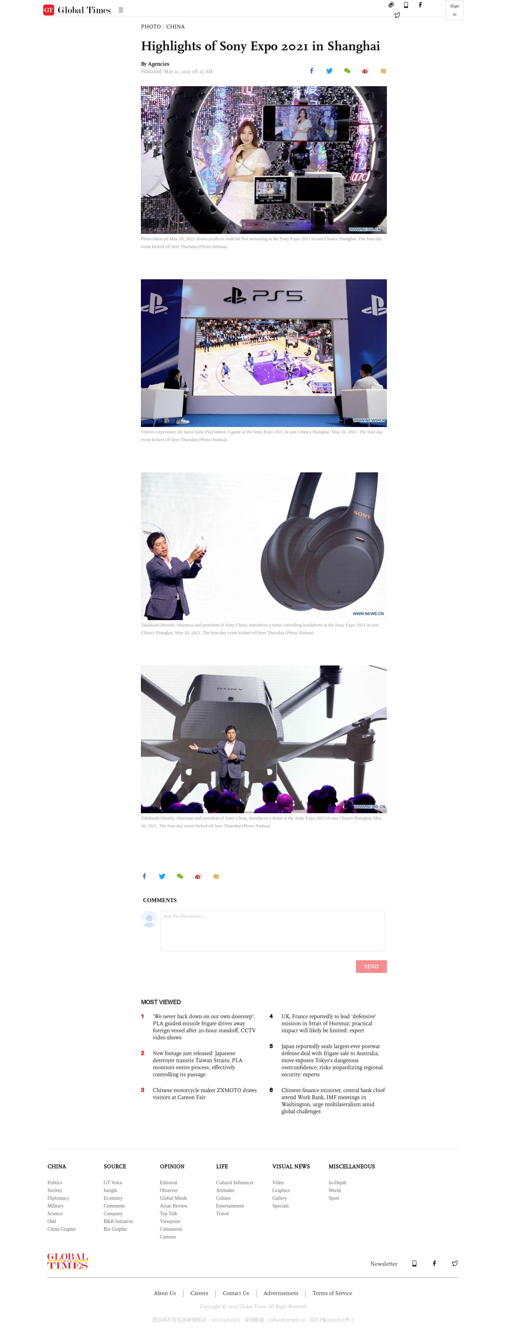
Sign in (454, 10)
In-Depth (337, 1182)
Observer (169, 1190)
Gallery (279, 1198)
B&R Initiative (118, 1221)
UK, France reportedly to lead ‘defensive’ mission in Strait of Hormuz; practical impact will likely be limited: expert (328, 1023)
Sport (334, 1198)
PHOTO (151, 26)
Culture (223, 1198)
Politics (54, 1182)
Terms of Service (332, 1293)
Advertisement (281, 1293)
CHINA (175, 26)
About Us (165, 1293)
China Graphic (61, 1229)
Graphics (281, 1190)
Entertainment (230, 1206)
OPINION (172, 1166)
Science (55, 1213)
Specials (280, 1206)
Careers (199, 1293)
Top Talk (168, 1213)
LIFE (222, 1166)
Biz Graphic (116, 1229)
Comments (114, 1206)
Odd (51, 1221)
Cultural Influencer (235, 1182)
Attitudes (225, 1190)
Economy (113, 1198)
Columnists (171, 1229)
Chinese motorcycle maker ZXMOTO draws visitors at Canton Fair (205, 1094)
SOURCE (115, 1166)
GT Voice (113, 1182)
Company (113, 1213)
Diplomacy (58, 1198)
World (335, 1190)
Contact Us (236, 1293)
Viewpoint (170, 1221)
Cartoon (168, 1236)
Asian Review (174, 1206)
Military (55, 1206)
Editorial (168, 1182)
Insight (110, 1190)
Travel (222, 1213)
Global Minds (173, 1198)
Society (54, 1190)
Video (278, 1182)
